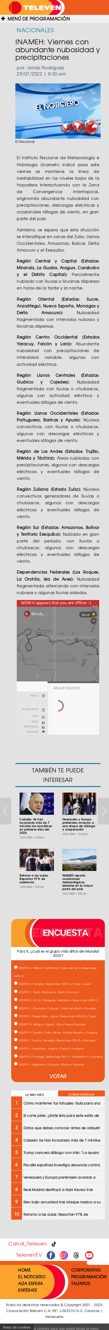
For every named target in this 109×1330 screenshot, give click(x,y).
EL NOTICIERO (31, 1276)
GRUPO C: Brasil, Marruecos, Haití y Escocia (46, 992)
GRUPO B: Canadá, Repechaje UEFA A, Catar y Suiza (52, 984)
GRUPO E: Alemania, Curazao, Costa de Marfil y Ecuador (55, 1008)
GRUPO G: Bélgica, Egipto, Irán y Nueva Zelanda (50, 1024)
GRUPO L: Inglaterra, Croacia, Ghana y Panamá (49, 1064)
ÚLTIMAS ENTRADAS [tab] (81, 1094)
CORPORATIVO (86, 1270)
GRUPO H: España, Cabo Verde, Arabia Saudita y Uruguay (56, 1032)
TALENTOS (80, 1283)
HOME (24, 1270)
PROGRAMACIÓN (88, 1276)
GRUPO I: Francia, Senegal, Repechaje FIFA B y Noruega (54, 1040)
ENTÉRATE (27, 1290)
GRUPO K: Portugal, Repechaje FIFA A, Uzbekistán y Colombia (58, 1056)
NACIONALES (35, 30)
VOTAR (58, 1076)
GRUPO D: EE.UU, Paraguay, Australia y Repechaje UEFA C (56, 1000)
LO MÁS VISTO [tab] (34, 1095)
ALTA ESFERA (30, 1283)
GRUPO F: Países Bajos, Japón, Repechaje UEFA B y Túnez (55, 1016)
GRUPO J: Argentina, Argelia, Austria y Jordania (49, 1048)
